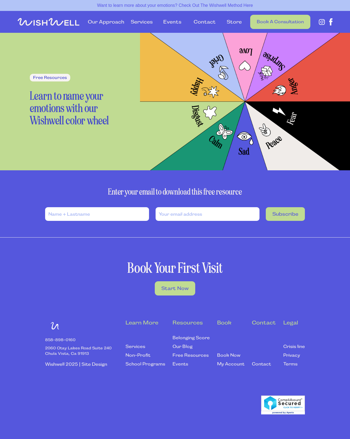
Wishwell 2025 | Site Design (76, 364)
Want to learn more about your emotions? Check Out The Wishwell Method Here (175, 5)
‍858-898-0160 (60, 340)
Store (231, 22)
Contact (205, 22)
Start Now (175, 288)
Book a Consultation (280, 21)
